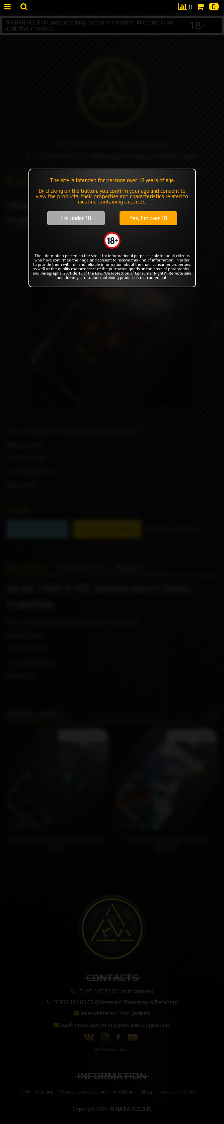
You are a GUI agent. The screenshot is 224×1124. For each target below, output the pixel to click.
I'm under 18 (76, 218)
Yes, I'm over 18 (148, 218)
